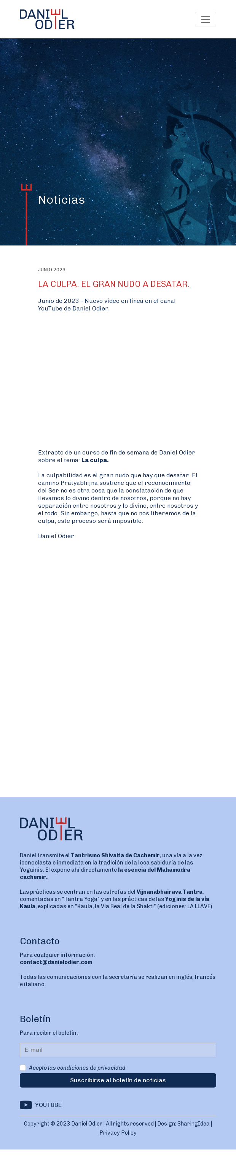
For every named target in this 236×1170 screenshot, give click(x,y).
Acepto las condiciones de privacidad (77, 1067)
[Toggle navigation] (205, 19)
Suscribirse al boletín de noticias (118, 1080)
